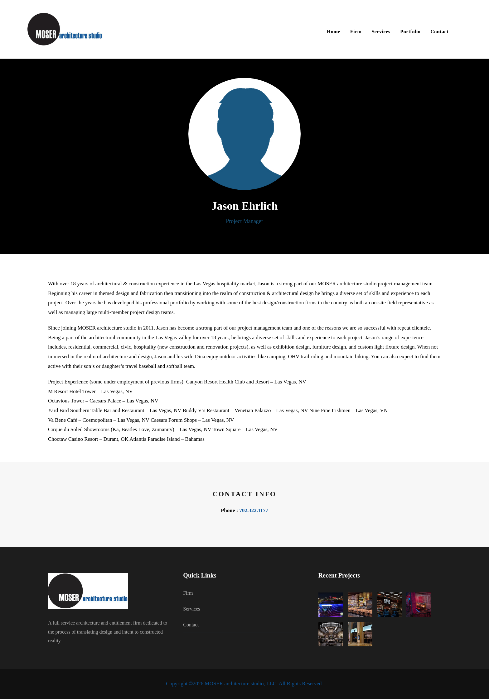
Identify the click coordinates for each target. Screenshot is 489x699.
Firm (356, 31)
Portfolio (410, 31)
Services (380, 31)
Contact (439, 31)
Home (333, 31)
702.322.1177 (253, 510)
